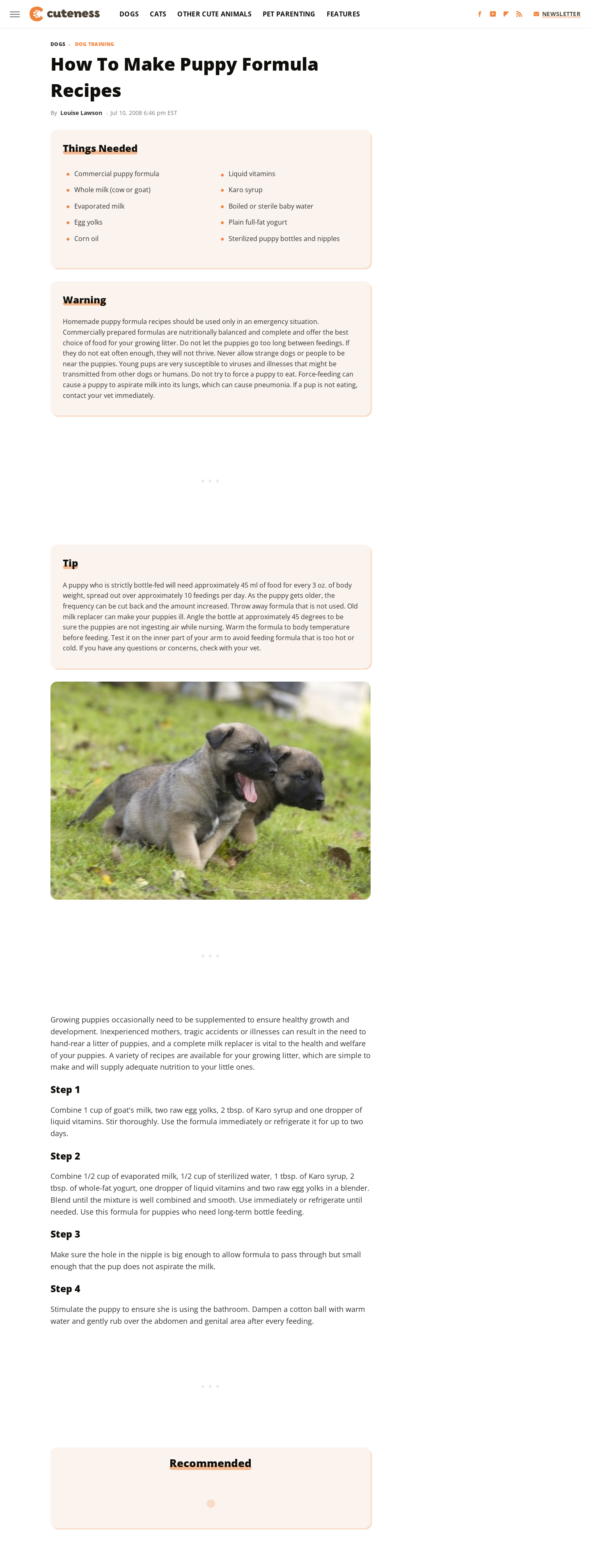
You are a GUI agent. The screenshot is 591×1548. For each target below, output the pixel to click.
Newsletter (557, 14)
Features (343, 13)
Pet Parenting (289, 13)
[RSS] (519, 14)
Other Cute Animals (214, 13)
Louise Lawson (81, 113)
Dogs (129, 13)
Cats (158, 13)
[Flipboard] (506, 14)
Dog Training (95, 44)
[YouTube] (493, 14)
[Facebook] (479, 14)
